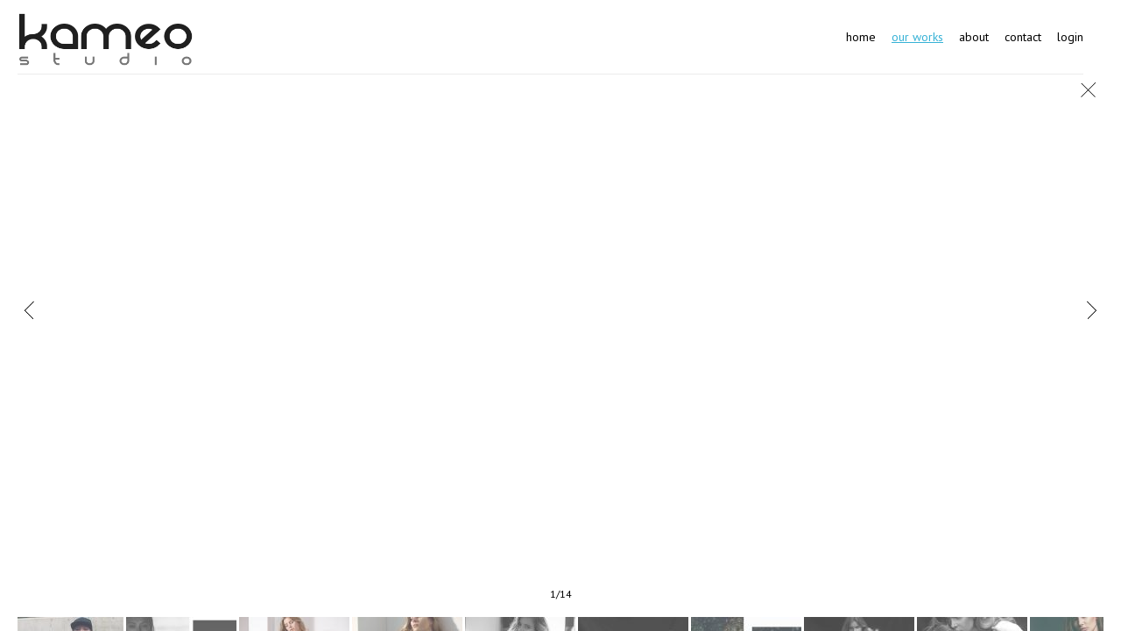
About (974, 37)
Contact (1023, 37)
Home (861, 37)
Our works (917, 37)
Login (1070, 37)
